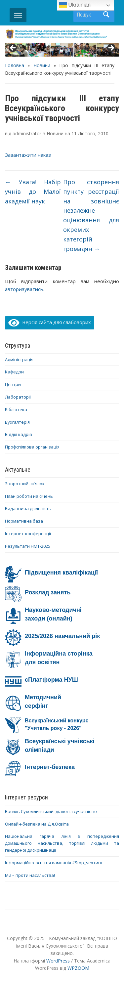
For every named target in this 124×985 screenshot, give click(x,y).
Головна (14, 65)
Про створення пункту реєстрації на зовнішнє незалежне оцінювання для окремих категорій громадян (91, 215)
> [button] (111, 48)
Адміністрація (19, 360)
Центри (13, 384)
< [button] (13, 48)
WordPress (58, 961)
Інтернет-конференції (28, 533)
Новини (41, 65)
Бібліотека (16, 409)
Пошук (106, 14)
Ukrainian (75, 5)
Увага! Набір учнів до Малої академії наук (33, 191)
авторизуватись (24, 289)
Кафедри (14, 372)
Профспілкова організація (32, 447)
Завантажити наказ (28, 154)
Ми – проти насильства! (30, 875)
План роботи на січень (29, 496)
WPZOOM (78, 968)
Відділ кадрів (18, 434)
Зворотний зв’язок (25, 484)
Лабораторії (18, 397)
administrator (27, 133)
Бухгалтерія (17, 422)
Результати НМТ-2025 (27, 546)
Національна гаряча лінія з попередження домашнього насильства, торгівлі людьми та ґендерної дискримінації (62, 843)
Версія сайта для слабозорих (49, 322)
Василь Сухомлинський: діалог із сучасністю (51, 811)
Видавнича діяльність (28, 508)
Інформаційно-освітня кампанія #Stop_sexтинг (54, 863)
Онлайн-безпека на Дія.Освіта (37, 824)
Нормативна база (24, 521)
